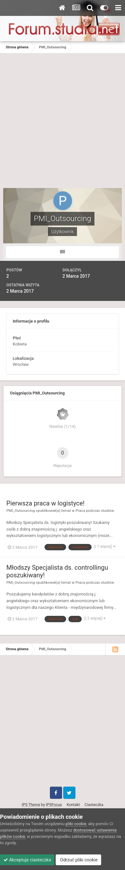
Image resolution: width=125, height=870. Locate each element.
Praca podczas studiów (94, 510)
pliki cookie (76, 823)
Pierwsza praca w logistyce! (45, 503)
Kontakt (73, 805)
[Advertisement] (62, 119)
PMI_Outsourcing (20, 510)
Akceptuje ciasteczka (27, 859)
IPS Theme (31, 805)
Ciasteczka (94, 805)
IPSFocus (54, 805)
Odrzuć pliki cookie (78, 859)
